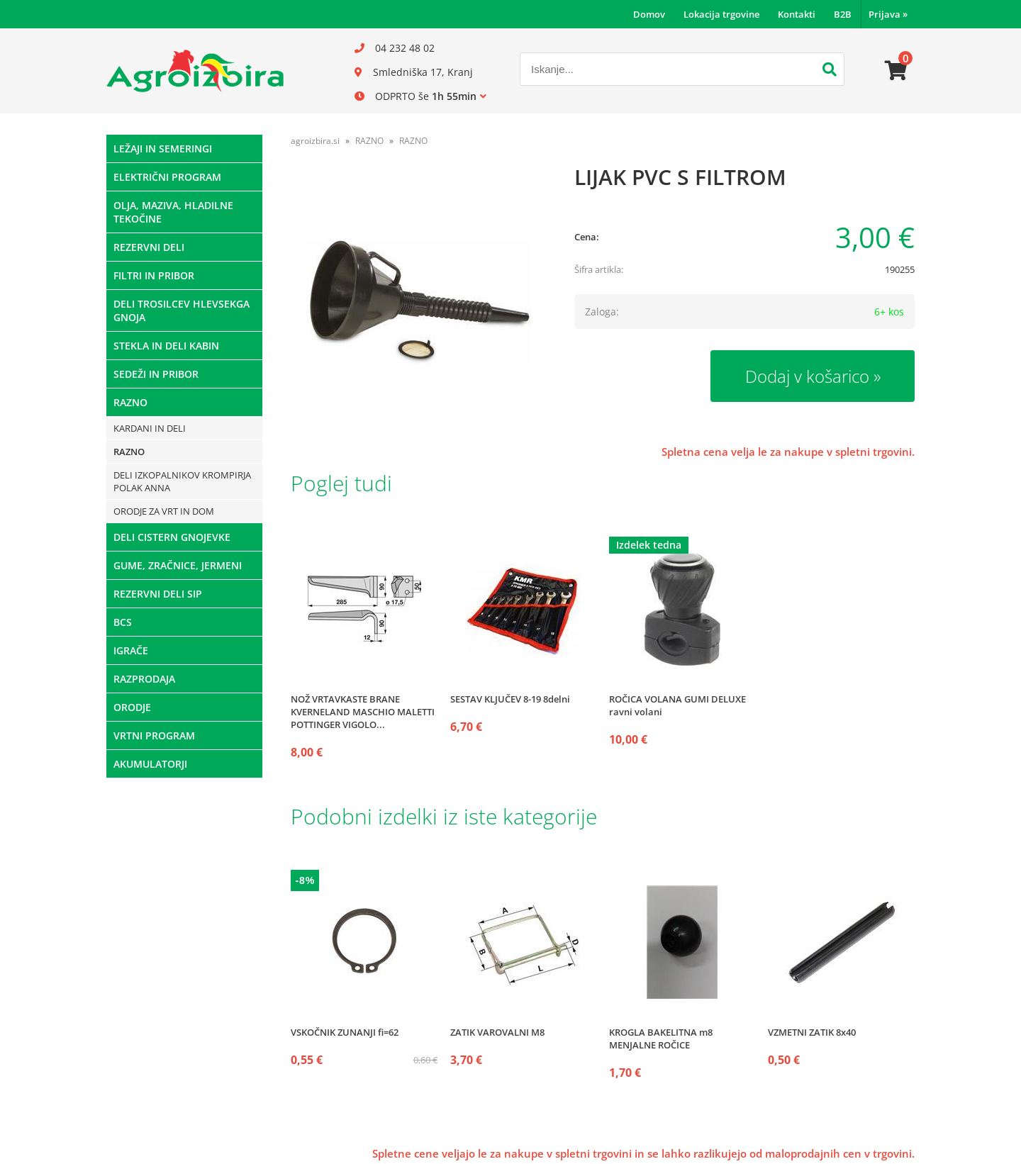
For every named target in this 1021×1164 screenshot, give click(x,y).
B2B (843, 14)
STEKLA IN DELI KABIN (166, 345)
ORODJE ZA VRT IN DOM (163, 511)
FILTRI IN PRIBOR (153, 275)
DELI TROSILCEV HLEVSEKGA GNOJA (181, 310)
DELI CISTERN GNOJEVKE (171, 537)
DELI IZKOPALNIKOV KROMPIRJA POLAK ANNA (182, 481)
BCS (122, 622)
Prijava (888, 14)
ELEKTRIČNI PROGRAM (167, 177)
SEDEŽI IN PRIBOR (156, 374)
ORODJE (132, 707)
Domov (649, 14)
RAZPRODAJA (144, 678)
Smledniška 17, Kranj (423, 72)
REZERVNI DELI (148, 247)
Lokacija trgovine (721, 14)
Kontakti (796, 14)
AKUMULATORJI (150, 764)
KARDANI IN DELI (149, 428)
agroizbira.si (315, 141)
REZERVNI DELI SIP (157, 593)
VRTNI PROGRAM (154, 735)
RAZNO (130, 402)
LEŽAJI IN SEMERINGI (162, 148)
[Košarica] (896, 71)
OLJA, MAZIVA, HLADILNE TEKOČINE (173, 211)
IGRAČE (130, 650)
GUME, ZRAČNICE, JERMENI (177, 565)
